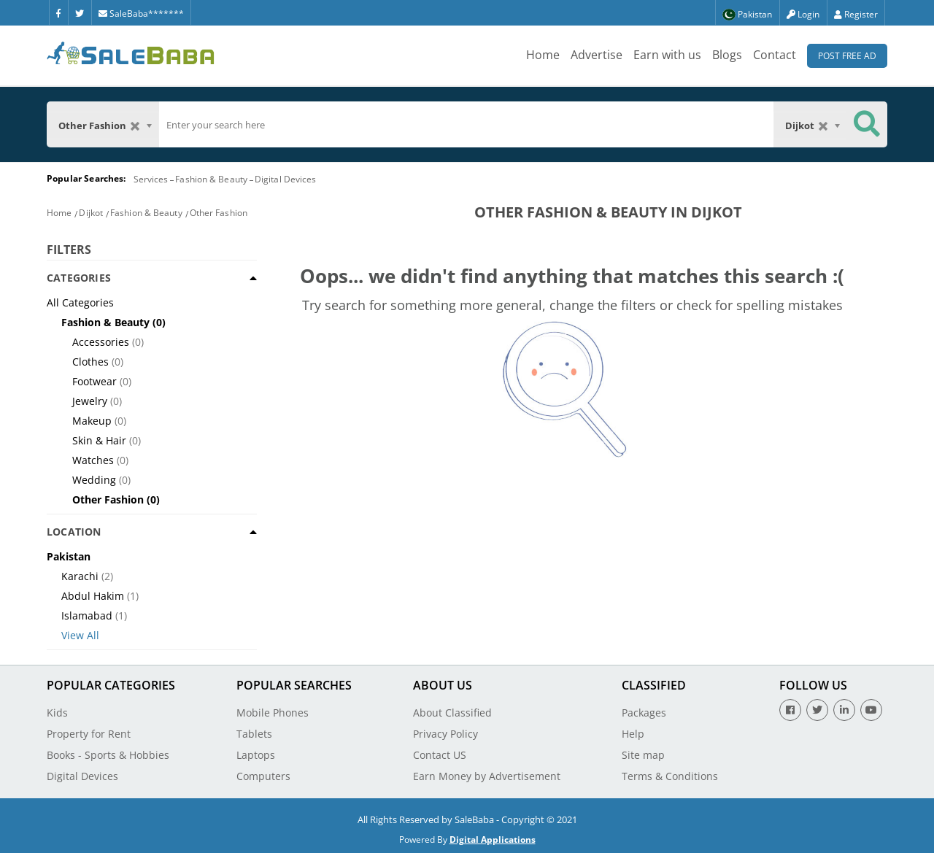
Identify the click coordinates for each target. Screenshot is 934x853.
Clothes (90, 361)
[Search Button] (866, 124)
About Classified (452, 712)
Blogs (727, 55)
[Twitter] (79, 12)
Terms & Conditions (670, 776)
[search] (466, 125)
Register (856, 14)
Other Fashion (218, 213)
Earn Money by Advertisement (486, 776)
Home (543, 55)
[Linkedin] (844, 710)
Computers (263, 776)
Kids (57, 712)
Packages (644, 712)
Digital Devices (286, 179)
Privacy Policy (445, 734)
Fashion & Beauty (211, 179)
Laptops (255, 755)
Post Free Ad (847, 56)
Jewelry (89, 401)
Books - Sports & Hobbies (108, 755)
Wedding (94, 480)
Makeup (92, 421)
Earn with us (667, 55)
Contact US (439, 755)
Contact (774, 55)
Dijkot (91, 213)
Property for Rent (89, 734)
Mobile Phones (272, 712)
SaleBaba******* (141, 13)
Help (633, 734)
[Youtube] (871, 710)
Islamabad (86, 615)
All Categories (80, 302)
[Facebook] (58, 12)
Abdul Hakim (92, 596)
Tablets (254, 734)
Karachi (80, 576)
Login (803, 14)
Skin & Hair (99, 440)
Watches (93, 460)
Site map (643, 755)
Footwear (94, 381)
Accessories (100, 342)
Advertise (596, 55)
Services (151, 179)
